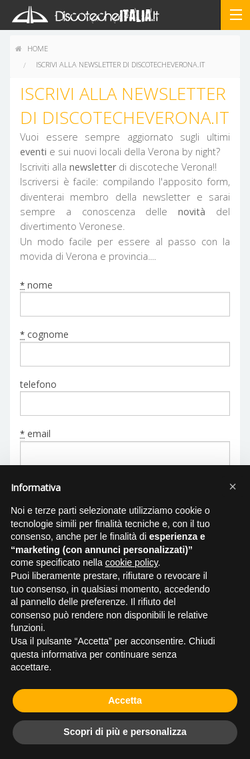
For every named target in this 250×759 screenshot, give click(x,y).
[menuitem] (31, 49)
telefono (38, 384)
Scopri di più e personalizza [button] (124, 731)
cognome (44, 334)
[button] (232, 486)
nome (36, 285)
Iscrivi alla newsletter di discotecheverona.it (120, 64)
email (35, 433)
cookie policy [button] (131, 562)
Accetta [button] (125, 700)
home (31, 48)
